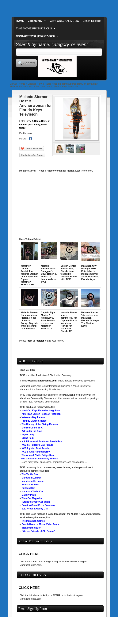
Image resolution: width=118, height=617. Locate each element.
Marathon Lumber (31, 477)
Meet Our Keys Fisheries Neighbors (41, 410)
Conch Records (92, 20)
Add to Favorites (31, 148)
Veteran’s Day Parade (33, 417)
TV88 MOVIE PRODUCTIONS (36, 28)
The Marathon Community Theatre (39, 458)
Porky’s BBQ (29, 488)
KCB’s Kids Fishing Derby (36, 451)
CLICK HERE (29, 554)
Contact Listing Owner (32, 155)
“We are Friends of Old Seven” (38, 531)
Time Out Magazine (32, 498)
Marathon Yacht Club (33, 491)
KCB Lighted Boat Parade (35, 448)
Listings (32, 84)
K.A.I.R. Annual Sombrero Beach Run (42, 441)
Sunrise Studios (30, 484)
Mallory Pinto (29, 495)
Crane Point (28, 438)
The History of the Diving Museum (40, 424)
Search (29, 63)
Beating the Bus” (31, 527)
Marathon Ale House (33, 481)
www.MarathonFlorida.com (42, 380)
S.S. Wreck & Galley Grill (35, 508)
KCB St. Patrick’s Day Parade (37, 445)
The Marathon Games (33, 521)
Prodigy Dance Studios (34, 420)
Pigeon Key (28, 434)
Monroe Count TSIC (32, 427)
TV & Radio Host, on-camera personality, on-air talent (68, 84)
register (40, 340)
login (29, 340)
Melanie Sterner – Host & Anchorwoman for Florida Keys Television (35, 105)
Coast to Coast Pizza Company (38, 505)
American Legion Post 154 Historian (41, 414)
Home (22, 84)
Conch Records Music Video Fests (40, 524)
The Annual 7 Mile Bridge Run (38, 455)
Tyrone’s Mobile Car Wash (36, 501)
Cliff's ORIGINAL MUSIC (64, 20)
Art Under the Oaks (32, 431)
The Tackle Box (30, 474)
